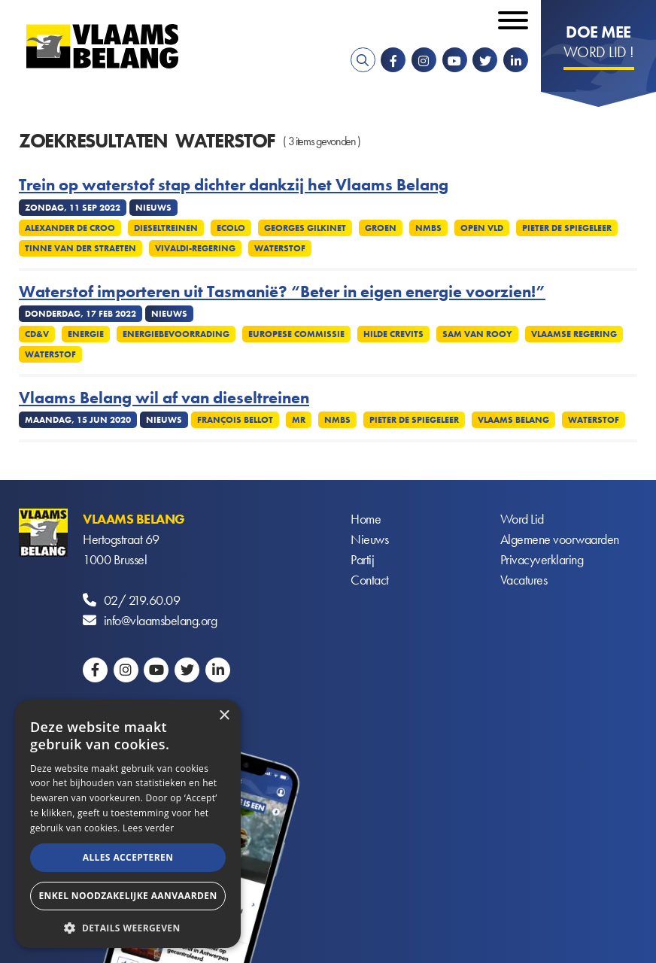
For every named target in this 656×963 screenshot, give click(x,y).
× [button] (223, 715)
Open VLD (481, 228)
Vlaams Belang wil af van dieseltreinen (164, 398)
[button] (128, 926)
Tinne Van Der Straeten (80, 248)
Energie (86, 334)
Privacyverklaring (542, 559)
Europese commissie (296, 334)
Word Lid (522, 518)
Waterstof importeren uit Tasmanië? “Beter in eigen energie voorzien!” (282, 292)
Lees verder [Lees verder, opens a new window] (149, 828)
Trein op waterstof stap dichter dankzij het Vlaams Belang (233, 185)
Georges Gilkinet (305, 228)
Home (366, 518)
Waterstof (279, 248)
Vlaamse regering (574, 334)
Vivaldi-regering (195, 248)
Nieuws (369, 539)
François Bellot (235, 420)
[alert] (128, 824)
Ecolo (231, 228)
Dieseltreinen (166, 228)
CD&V (37, 334)
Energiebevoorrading (176, 334)
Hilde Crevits (393, 334)
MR (298, 420)
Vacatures (524, 579)
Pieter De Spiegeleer (567, 228)
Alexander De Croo (70, 228)
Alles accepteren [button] (128, 857)
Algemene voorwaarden (559, 539)
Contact (370, 579)
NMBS (428, 228)
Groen (380, 228)
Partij (362, 559)
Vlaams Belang (513, 420)
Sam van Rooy (477, 334)
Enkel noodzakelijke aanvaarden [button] (127, 895)
